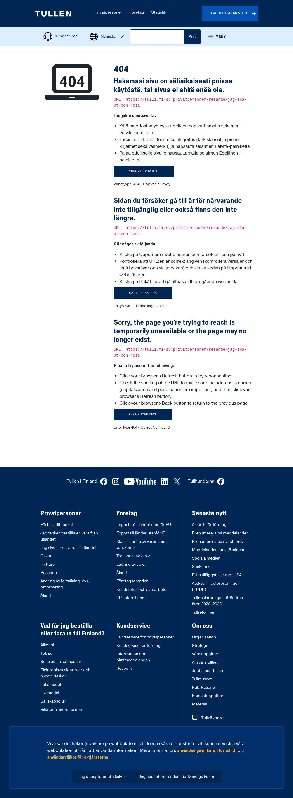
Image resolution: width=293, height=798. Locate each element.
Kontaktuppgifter (207, 696)
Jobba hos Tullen (207, 671)
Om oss (202, 626)
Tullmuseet (202, 679)
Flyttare (47, 564)
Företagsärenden (132, 581)
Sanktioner (202, 566)
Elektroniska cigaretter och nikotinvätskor (65, 673)
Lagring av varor (131, 564)
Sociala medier (206, 558)
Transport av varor (133, 556)
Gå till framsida (143, 293)
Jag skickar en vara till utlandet (68, 547)
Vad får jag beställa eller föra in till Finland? (72, 629)
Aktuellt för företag (209, 525)
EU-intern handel (132, 598)
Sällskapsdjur (52, 701)
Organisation (204, 637)
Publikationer (204, 687)
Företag (126, 513)
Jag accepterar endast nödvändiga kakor (177, 776)
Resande (48, 573)
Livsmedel (49, 693)
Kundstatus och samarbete (141, 589)
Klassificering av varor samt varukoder (141, 544)
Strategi (199, 645)
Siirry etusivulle (143, 171)
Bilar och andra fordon (61, 709)
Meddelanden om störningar (218, 550)
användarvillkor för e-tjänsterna (77, 757)
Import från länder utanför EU (143, 525)
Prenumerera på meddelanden (220, 533)
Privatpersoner (60, 513)
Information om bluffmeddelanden (133, 657)
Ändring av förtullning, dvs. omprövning (64, 584)
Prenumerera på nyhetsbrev (217, 541)
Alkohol (47, 645)
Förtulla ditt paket (56, 525)
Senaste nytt (209, 513)
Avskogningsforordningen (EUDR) (216, 586)
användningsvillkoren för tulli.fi (206, 750)
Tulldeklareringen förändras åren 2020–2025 (217, 601)
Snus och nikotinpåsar (60, 662)
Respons (124, 668)
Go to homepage (143, 414)
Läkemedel (50, 684)
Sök (192, 37)
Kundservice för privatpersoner (145, 637)
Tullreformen (203, 612)
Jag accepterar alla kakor (101, 776)
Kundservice (133, 626)
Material (199, 704)
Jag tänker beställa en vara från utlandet (69, 536)
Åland (45, 595)
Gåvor (46, 556)
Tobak (46, 653)
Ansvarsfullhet (205, 662)
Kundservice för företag (138, 645)
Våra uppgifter (205, 654)
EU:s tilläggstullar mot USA (217, 575)
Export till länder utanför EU (142, 533)
